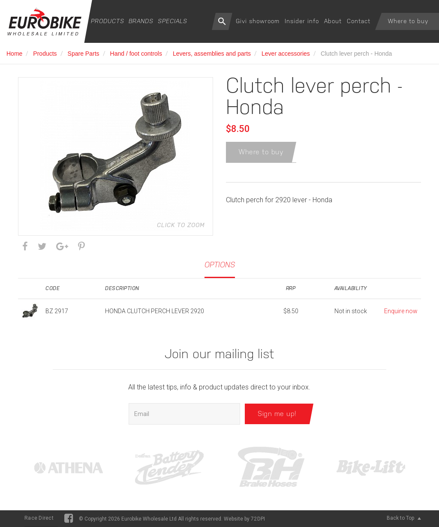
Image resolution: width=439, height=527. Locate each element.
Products (107, 21)
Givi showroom (258, 21)
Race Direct (39, 518)
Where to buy (408, 21)
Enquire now (401, 311)
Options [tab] (219, 264)
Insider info (302, 21)
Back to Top (404, 518)
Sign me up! (277, 414)
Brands (141, 21)
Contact (358, 21)
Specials (172, 21)
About (333, 21)
